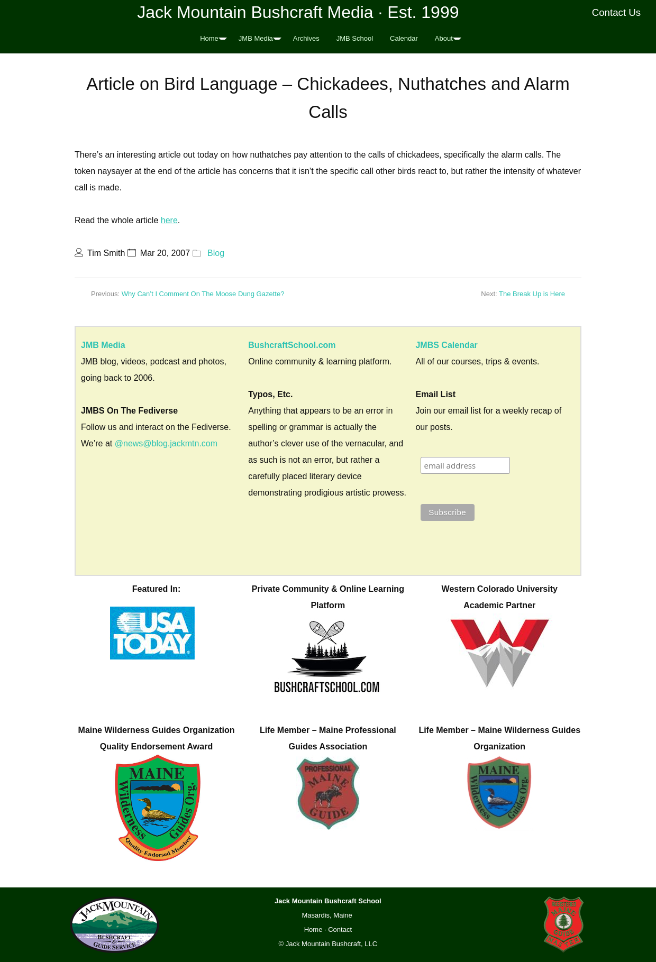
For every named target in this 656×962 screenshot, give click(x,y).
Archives (306, 38)
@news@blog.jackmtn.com (166, 443)
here (169, 220)
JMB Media (256, 38)
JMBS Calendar (446, 345)
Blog (215, 253)
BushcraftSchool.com (291, 345)
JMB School (354, 38)
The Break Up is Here (532, 294)
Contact (340, 929)
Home (209, 38)
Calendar (404, 38)
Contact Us (616, 12)
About (444, 38)
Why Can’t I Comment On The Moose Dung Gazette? (203, 294)
